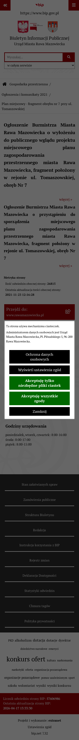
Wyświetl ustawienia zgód (39, 369)
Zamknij (40, 411)
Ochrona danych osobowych (39, 357)
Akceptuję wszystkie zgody (39, 398)
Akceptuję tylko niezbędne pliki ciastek (39, 383)
